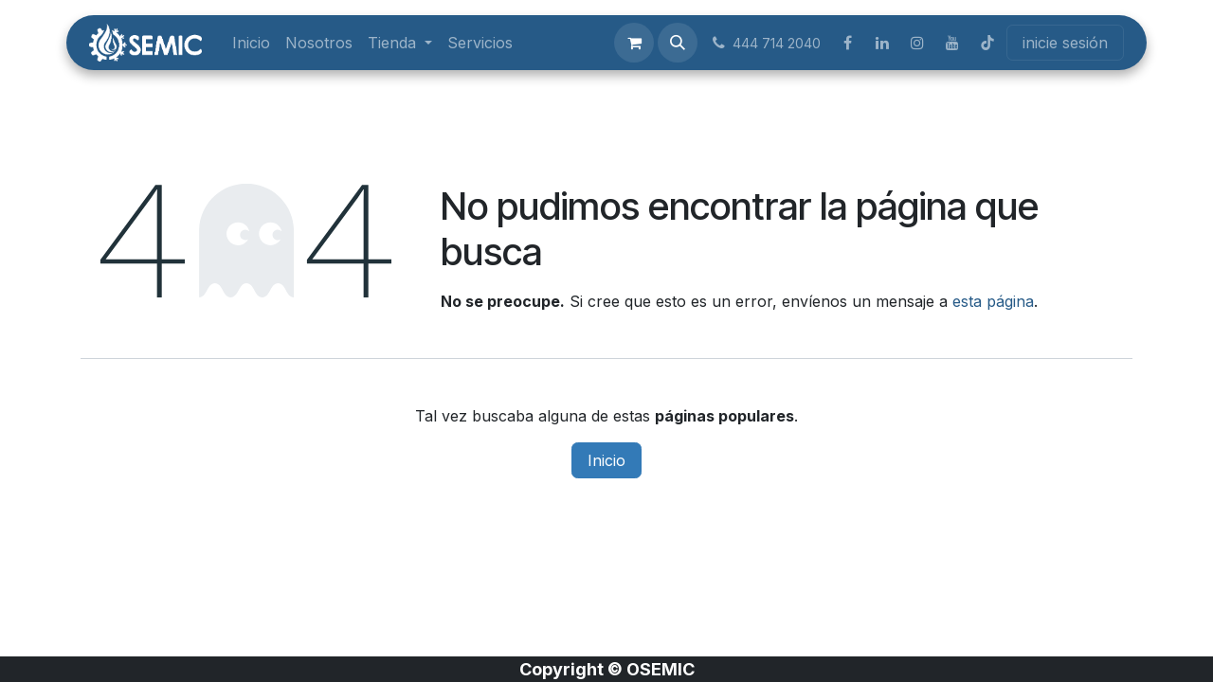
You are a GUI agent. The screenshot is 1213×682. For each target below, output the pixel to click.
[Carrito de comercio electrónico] (634, 43)
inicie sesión (1065, 42)
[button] (677, 43)
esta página (993, 301)
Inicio (606, 460)
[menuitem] (251, 43)
